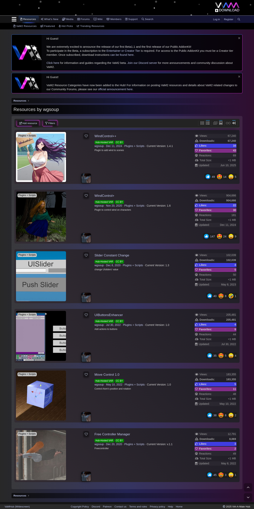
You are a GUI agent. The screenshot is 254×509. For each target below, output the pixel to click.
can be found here (122, 54)
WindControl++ (105, 136)
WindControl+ (104, 196)
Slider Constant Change (111, 255)
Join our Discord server (142, 62)
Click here (52, 62)
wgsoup (99, 146)
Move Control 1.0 (106, 374)
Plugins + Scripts (134, 146)
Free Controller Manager (112, 434)
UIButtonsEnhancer (108, 315)
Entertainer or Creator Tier (123, 50)
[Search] (238, 19)
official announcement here (115, 89)
